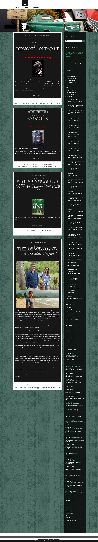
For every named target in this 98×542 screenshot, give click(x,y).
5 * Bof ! (33, 386)
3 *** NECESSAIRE (33, 165)
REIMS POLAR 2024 (72, 264)
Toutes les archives (70, 522)
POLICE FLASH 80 (69, 398)
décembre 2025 (69, 509)
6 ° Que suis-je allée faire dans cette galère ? (74, 87)
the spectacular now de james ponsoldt (28, 234)
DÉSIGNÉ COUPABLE (37, 49)
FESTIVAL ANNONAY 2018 (74, 142)
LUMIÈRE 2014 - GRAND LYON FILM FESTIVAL (75, 261)
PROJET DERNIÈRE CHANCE (72, 405)
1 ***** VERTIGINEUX (71, 77)
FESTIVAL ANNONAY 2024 (74, 153)
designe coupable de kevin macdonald (28, 103)
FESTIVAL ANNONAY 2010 (74, 123)
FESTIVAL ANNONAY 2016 (74, 137)
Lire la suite (37, 95)
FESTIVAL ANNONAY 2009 (74, 121)
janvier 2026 (69, 507)
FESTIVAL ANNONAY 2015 (74, 135)
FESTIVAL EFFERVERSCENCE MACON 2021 (74, 202)
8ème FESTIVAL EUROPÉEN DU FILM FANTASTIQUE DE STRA (75, 106)
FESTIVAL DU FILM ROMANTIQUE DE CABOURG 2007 (75, 195)
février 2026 (69, 505)
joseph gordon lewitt (42, 167)
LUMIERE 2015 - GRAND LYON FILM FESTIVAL (75, 246)
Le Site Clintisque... (69, 309)
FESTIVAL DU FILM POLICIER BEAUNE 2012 (74, 166)
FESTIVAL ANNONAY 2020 (74, 146)
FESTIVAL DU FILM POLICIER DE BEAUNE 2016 (75, 188)
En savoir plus (68, 540)
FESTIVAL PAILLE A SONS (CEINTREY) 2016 (74, 236)
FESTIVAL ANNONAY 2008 (74, 118)
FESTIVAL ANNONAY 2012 (74, 128)
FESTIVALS (69, 96)
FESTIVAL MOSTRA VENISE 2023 (75, 233)
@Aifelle (67, 484)
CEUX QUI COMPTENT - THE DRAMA (74, 362)
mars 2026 (68, 503)
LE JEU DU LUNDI (72, 283)
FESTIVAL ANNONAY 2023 (74, 151)
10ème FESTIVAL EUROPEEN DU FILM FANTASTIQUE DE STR (75, 99)
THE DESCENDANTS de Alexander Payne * (37, 252)
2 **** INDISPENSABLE (33, 101)
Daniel (67, 439)
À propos (35, 8)
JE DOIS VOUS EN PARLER (73, 266)
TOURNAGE (71, 294)
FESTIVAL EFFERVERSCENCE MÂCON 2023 (74, 206)
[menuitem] (17, 8)
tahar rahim (45, 103)
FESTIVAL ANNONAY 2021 (74, 149)
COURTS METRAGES (71, 94)
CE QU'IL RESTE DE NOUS (71, 411)
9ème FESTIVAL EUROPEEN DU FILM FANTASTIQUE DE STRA (75, 110)
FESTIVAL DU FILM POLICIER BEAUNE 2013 (74, 170)
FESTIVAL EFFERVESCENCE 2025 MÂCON (75, 217)
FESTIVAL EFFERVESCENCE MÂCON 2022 (74, 224)
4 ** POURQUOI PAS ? (71, 82)
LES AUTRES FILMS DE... (73, 285)
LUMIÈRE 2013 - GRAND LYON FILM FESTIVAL (75, 257)
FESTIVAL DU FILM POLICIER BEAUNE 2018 (74, 173)
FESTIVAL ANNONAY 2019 (74, 144)
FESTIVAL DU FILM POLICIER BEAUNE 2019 (74, 177)
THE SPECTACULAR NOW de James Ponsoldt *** (38, 187)
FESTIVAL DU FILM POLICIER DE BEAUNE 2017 (75, 191)
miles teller (46, 234)
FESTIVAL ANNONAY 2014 (74, 132)
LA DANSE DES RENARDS (71, 382)
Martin (67, 423)
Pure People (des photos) (71, 311)
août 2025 (68, 517)
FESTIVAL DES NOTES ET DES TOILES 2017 (75, 159)
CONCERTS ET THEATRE (74, 275)
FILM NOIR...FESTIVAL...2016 (74, 243)
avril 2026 (68, 501)
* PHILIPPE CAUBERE (72, 75)
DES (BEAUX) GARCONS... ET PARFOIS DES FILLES (74, 280)
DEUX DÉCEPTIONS (70, 388)
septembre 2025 (70, 515)
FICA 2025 (70, 241)
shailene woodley (52, 167)
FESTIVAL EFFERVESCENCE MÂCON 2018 (74, 220)
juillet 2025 (68, 519)
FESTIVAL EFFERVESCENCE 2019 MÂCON (75, 209)
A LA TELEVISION (72, 268)
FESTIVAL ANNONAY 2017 (74, 139)
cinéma (40, 103)
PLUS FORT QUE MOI (70, 356)
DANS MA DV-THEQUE (73, 277)
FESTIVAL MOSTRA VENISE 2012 (75, 230)
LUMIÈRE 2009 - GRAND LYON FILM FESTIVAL (75, 254)
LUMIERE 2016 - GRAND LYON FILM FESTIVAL (75, 250)
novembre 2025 (69, 511)
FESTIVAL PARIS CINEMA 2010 (75, 239)
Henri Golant (68, 339)
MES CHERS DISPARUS (73, 288)
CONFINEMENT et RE (71, 93)
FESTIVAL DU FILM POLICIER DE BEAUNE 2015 (75, 184)
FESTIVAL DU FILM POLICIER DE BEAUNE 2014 (75, 180)
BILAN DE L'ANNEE (72, 270)
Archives (26, 8)
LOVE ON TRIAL (69, 376)
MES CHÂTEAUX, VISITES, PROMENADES (74, 291)
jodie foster (51, 103)
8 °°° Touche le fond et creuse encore (75, 91)
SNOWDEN (37, 119)
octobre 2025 (69, 513)
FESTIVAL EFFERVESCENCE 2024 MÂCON (75, 213)
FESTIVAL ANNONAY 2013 (74, 130)
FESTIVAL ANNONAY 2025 (74, 156)
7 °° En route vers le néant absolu (74, 89)
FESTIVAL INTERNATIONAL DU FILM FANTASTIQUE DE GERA (75, 228)
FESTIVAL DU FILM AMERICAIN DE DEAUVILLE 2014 (76, 162)
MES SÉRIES (69, 298)
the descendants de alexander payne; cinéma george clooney (33, 388)
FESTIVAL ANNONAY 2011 (74, 125)
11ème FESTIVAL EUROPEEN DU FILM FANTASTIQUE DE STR (75, 102)
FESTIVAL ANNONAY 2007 (74, 116)
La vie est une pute (71, 296)
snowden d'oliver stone (27, 167)
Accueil (17, 8)
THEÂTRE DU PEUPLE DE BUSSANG (75, 300)
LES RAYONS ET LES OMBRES (72, 392)
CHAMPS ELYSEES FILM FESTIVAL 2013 (75, 113)
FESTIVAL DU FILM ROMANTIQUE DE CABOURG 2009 (75, 199)
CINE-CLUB (70, 273)
